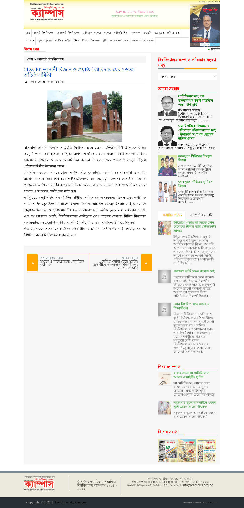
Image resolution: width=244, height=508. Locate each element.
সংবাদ (134, 33)
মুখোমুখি (147, 33)
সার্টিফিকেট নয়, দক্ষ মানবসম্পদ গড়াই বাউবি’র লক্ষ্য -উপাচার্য (195, 100)
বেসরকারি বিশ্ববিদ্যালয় (68, 33)
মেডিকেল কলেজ (92, 33)
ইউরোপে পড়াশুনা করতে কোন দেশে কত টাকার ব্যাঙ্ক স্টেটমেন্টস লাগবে (194, 221)
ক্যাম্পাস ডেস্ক (33, 82)
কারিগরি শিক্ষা (121, 33)
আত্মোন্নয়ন (115, 40)
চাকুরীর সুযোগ (44, 40)
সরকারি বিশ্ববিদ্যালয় (43, 33)
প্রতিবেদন (172, 33)
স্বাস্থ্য (126, 40)
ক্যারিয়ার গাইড (63, 40)
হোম (28, 33)
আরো (29, 40)
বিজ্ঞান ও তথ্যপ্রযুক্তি (143, 40)
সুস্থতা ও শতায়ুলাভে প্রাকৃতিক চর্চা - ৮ (62, 263)
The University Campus (69, 502)
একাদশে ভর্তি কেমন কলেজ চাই (193, 265)
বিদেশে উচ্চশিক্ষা (90, 40)
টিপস (76, 40)
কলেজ (107, 33)
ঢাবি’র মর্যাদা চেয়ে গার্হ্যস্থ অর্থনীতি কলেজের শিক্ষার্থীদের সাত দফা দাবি (115, 265)
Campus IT (212, 502)
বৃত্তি (105, 40)
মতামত (158, 33)
